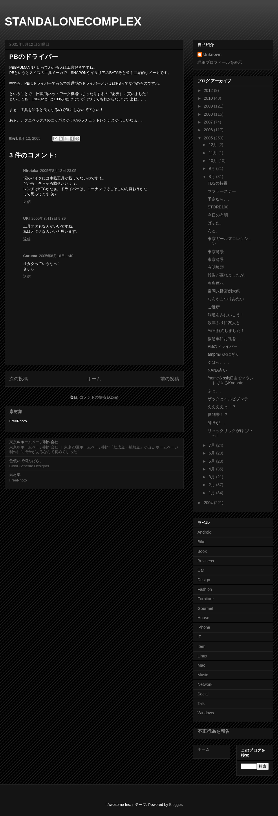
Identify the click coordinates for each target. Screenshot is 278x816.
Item (201, 646)
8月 (212, 176)
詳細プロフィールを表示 (219, 62)
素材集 (15, 411)
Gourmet (205, 608)
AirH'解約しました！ (226, 330)
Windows (205, 712)
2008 (209, 114)
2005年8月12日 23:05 (58, 170)
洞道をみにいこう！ (226, 314)
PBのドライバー (222, 346)
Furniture (205, 599)
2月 (212, 484)
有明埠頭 (216, 267)
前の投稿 (169, 378)
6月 (212, 453)
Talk (201, 703)
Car (200, 570)
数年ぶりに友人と (224, 322)
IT (199, 637)
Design (203, 579)
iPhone (203, 627)
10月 (213, 160)
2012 (209, 90)
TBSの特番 (218, 183)
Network (204, 684)
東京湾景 (216, 251)
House (203, 617)
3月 (212, 477)
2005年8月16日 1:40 (56, 256)
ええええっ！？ (222, 406)
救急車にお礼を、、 (226, 338)
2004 (209, 502)
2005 (209, 138)
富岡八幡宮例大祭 (224, 291)
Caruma (30, 256)
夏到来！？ (218, 414)
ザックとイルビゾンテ (228, 399)
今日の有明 (218, 215)
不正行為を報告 (213, 731)
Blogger (175, 804)
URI (26, 218)
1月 (212, 492)
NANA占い (217, 370)
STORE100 (218, 207)
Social (203, 694)
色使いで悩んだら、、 (28, 461)
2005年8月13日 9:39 (48, 218)
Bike (201, 541)
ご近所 (214, 307)
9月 (212, 168)
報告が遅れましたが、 (228, 275)
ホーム (94, 378)
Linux (202, 656)
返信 (27, 201)
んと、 (214, 230)
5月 (212, 461)
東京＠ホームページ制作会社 (33, 442)
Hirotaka (30, 170)
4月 (212, 469)
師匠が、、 (218, 422)
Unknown (212, 54)
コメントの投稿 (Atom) (99, 397)
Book (202, 551)
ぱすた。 (216, 223)
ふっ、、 (216, 390)
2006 (209, 130)
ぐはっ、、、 (220, 362)
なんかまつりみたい (226, 299)
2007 (209, 122)
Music (202, 675)
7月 (212, 445)
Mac (201, 665)
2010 (209, 98)
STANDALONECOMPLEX (73, 21)
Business (205, 561)
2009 (209, 106)
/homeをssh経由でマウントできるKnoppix (231, 380)
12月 (213, 144)
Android (204, 532)
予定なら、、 (220, 199)
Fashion (204, 589)
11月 (213, 152)
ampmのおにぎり (223, 354)
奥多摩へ (216, 283)
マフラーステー (222, 191)
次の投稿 (18, 378)
